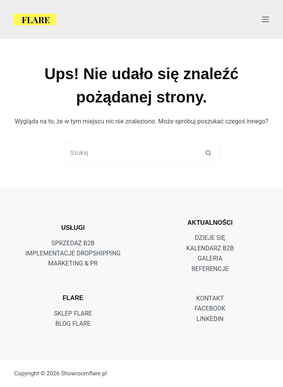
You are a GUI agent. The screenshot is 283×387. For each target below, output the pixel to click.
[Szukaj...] (131, 152)
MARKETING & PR (73, 263)
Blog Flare (72, 323)
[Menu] (265, 19)
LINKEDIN (210, 319)
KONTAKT (210, 298)
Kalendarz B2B (210, 248)
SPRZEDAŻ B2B (72, 243)
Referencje (210, 268)
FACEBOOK (209, 308)
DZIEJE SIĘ (210, 237)
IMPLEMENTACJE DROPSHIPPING (73, 253)
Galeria (210, 258)
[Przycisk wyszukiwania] (208, 152)
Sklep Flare (73, 313)
